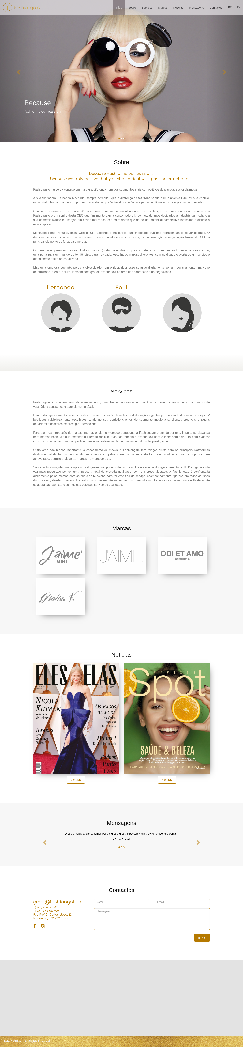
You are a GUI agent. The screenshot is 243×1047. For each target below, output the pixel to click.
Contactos (215, 7)
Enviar (202, 937)
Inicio (119, 7)
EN (238, 7)
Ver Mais (76, 779)
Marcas (162, 7)
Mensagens (196, 7)
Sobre (132, 7)
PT (230, 7)
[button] (18, 71)
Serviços (147, 7)
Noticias (178, 7)
